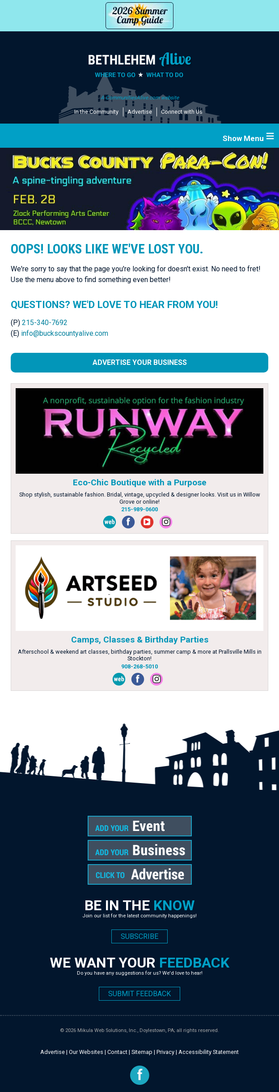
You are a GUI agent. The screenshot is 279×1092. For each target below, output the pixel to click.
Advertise (139, 111)
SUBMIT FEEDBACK (139, 993)
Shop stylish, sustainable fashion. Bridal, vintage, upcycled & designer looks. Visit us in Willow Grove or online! (139, 498)
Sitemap (141, 1052)
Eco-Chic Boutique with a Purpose (140, 482)
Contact (117, 1052)
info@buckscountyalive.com (64, 333)
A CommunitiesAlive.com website (140, 97)
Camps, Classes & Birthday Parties (139, 639)
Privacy (165, 1052)
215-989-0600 (139, 509)
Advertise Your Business (140, 362)
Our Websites (86, 1052)
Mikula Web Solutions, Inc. (107, 1030)
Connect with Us (182, 111)
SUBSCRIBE (139, 936)
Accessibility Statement (208, 1052)
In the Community (96, 111)
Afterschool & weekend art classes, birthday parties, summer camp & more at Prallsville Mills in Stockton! (140, 655)
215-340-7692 (45, 322)
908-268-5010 (139, 666)
